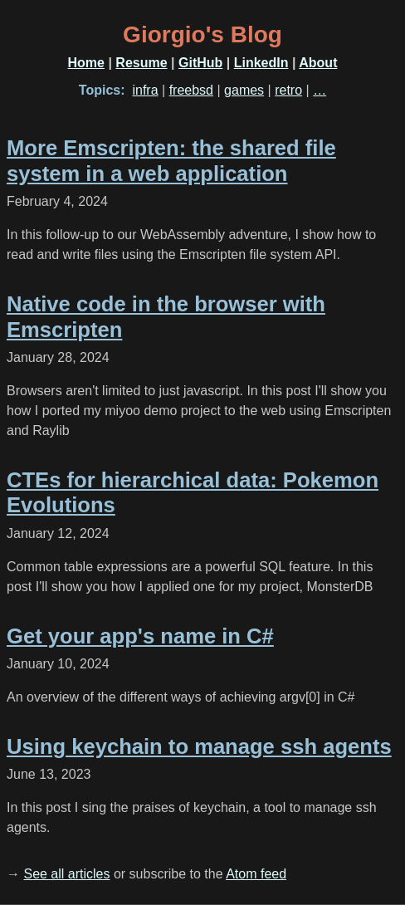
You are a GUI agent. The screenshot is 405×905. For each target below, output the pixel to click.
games (244, 90)
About (318, 63)
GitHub (200, 63)
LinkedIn (261, 63)
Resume (141, 63)
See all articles (66, 874)
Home (86, 63)
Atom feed (256, 874)
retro (288, 90)
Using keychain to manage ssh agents (199, 746)
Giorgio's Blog (202, 34)
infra (145, 90)
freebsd (191, 90)
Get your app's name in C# (140, 636)
